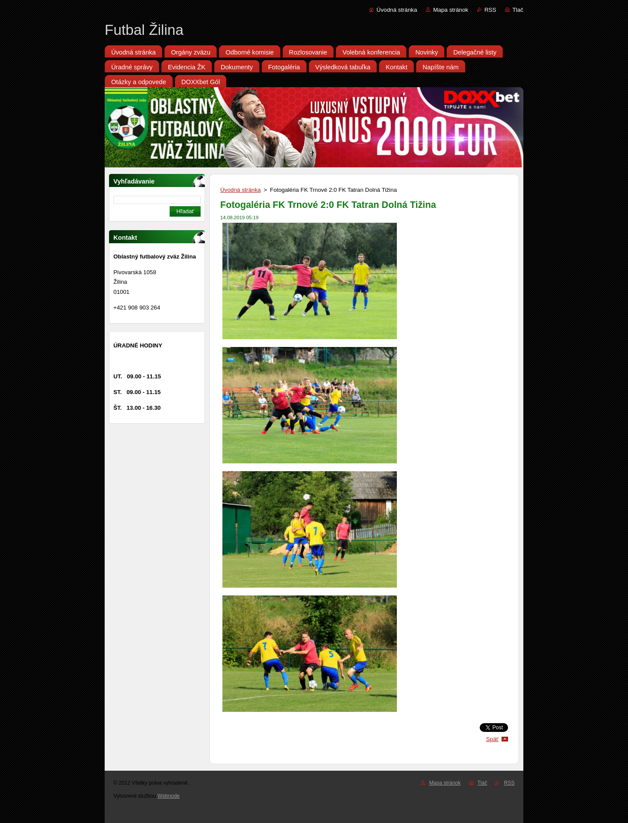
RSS (490, 10)
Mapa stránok (450, 10)
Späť (492, 739)
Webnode (168, 796)
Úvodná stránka (396, 10)
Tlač (517, 10)
